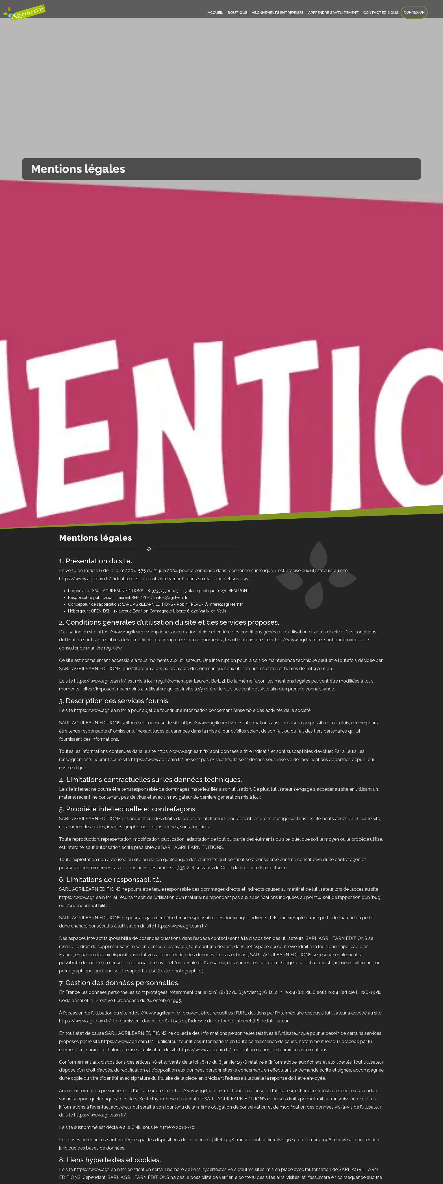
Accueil (215, 12)
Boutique (237, 12)
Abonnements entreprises (278, 12)
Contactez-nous (380, 12)
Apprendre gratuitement (333, 12)
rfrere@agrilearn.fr (226, 604)
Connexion (414, 12)
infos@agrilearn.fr (172, 597)
